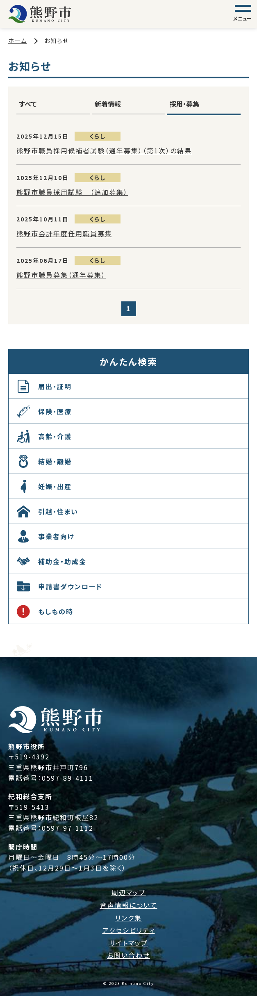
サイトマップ (128, 943)
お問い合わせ (128, 955)
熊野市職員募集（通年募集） (61, 275)
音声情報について (128, 905)
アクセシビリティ (128, 930)
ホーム (17, 40)
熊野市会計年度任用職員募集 (64, 233)
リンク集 (128, 918)
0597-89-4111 (67, 778)
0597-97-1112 (67, 828)
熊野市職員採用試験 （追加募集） (72, 192)
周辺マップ (128, 892)
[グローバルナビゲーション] (243, 14)
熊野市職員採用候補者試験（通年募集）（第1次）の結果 (104, 150)
